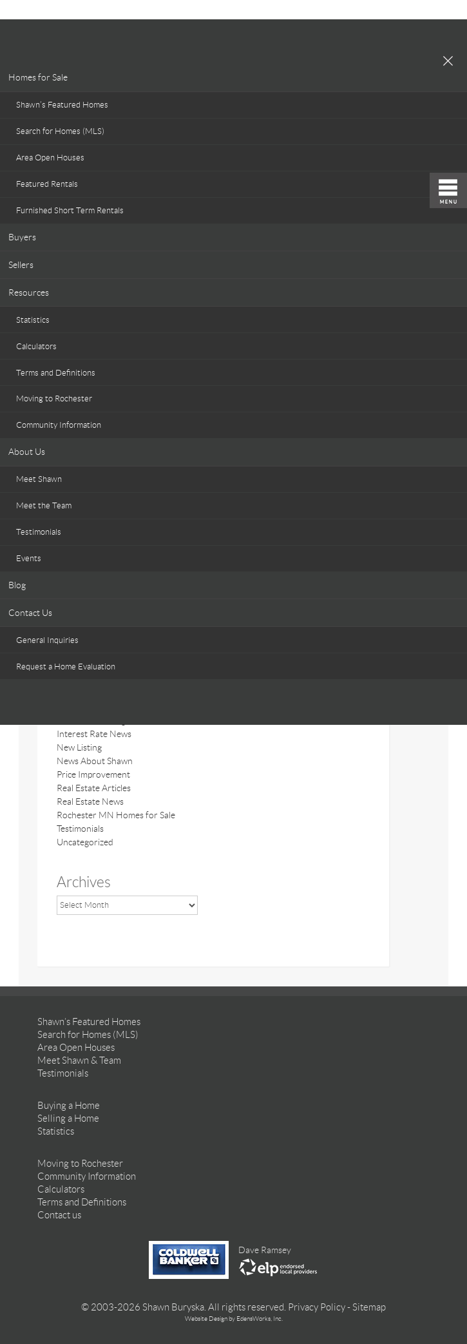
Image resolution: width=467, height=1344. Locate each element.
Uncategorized (85, 842)
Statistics (33, 320)
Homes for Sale (38, 77)
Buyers (22, 237)
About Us (26, 451)
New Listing (79, 747)
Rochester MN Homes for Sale (116, 815)
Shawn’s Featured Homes (62, 105)
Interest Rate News (94, 734)
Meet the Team (43, 505)
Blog (17, 585)
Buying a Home (68, 1105)
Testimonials (38, 532)
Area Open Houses (50, 157)
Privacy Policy (316, 1307)
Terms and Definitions (55, 373)
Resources (28, 292)
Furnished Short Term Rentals (70, 210)
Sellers (20, 265)
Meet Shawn (39, 479)
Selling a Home (68, 1118)
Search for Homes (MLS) (60, 131)
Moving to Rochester (54, 398)
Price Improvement (93, 774)
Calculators (36, 346)
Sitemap (369, 1307)
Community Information (58, 425)
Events (28, 558)
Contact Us (30, 613)
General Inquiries (47, 640)
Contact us (59, 1215)
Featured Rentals (47, 184)
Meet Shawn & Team (79, 1060)
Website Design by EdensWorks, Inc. (234, 1318)
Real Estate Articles (94, 788)
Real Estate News (90, 801)
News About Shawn (95, 761)
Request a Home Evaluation (65, 666)
